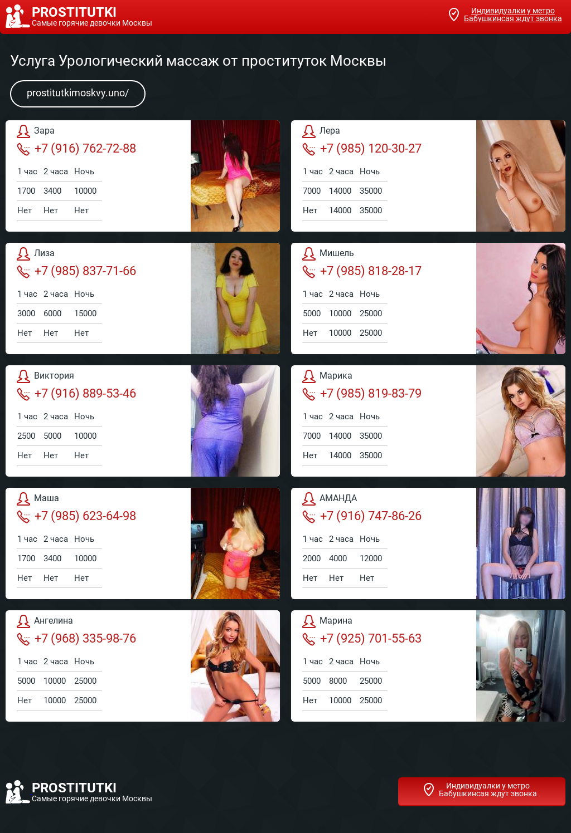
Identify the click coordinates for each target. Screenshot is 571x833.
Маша (38, 499)
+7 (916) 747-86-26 (362, 516)
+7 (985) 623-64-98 (76, 516)
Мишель (328, 254)
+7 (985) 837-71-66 (76, 271)
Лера (321, 131)
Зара (36, 131)
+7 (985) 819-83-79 (362, 393)
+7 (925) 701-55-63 (362, 638)
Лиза (36, 254)
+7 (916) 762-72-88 (76, 148)
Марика (327, 376)
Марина (327, 621)
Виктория (45, 376)
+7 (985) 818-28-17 (362, 271)
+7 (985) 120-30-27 (362, 148)
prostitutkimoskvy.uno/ (77, 93)
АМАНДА (329, 499)
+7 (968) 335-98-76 (76, 638)
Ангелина (45, 621)
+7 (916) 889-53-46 (76, 393)
